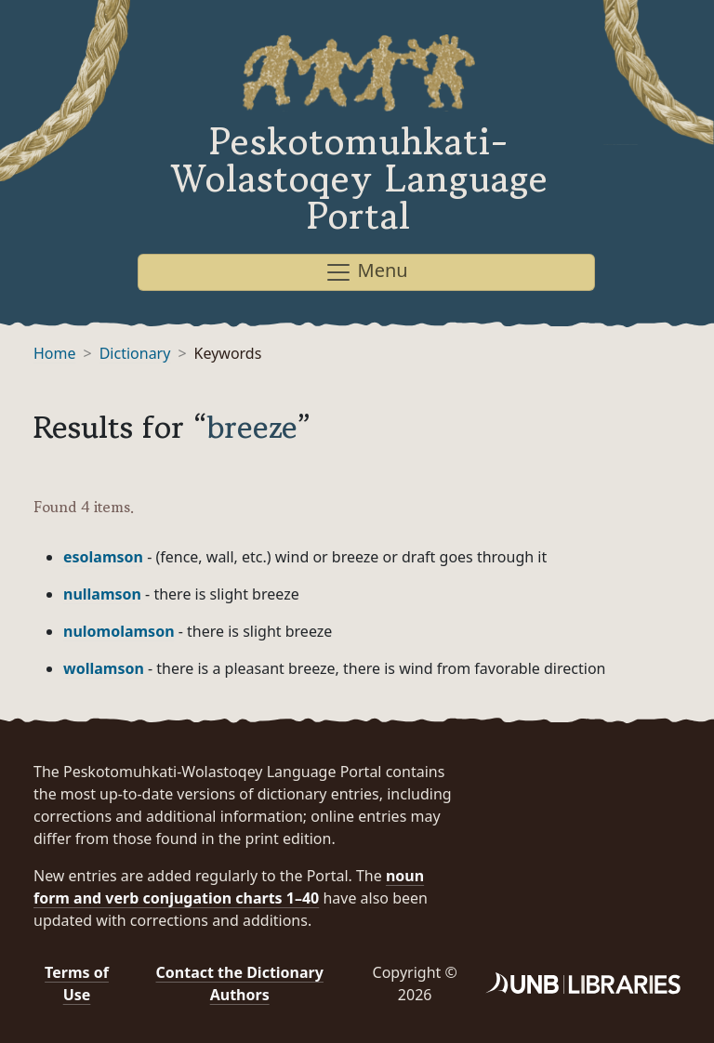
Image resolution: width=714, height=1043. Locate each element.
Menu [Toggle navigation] (365, 271)
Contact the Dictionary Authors (240, 983)
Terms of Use (77, 983)
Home (54, 353)
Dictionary (135, 353)
